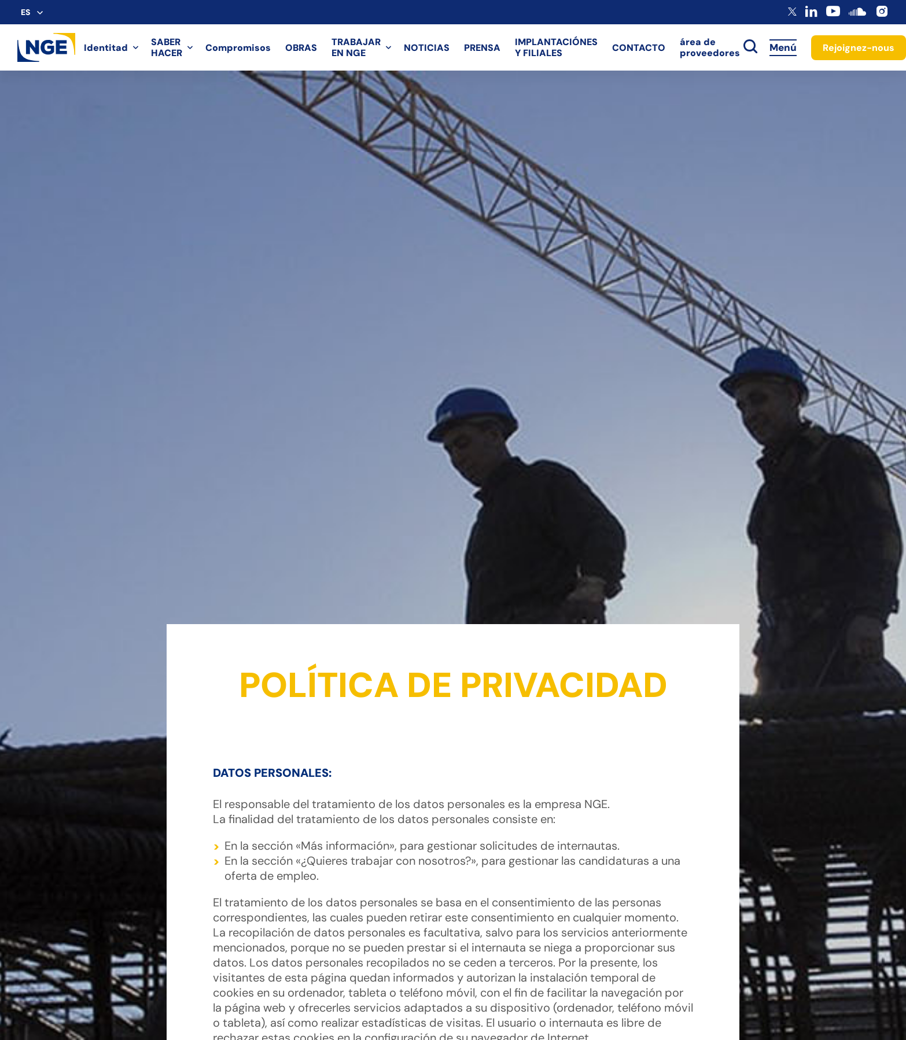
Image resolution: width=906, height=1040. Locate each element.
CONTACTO (638, 48)
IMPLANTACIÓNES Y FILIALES (556, 47)
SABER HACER (166, 47)
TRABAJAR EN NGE (356, 47)
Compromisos (238, 48)
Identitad (106, 48)
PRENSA (482, 48)
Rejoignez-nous (858, 48)
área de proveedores (710, 47)
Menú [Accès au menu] (783, 47)
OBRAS (301, 48)
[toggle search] (750, 47)
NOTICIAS (427, 48)
